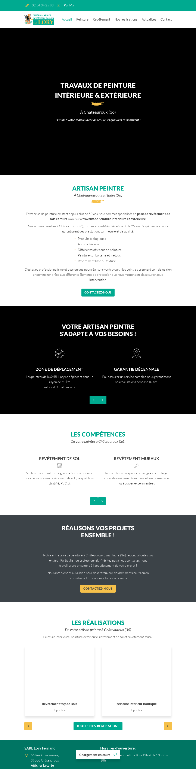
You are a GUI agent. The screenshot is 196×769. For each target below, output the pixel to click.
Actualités (149, 19)
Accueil (67, 19)
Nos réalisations (126, 19)
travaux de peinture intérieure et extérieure (114, 219)
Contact (166, 19)
